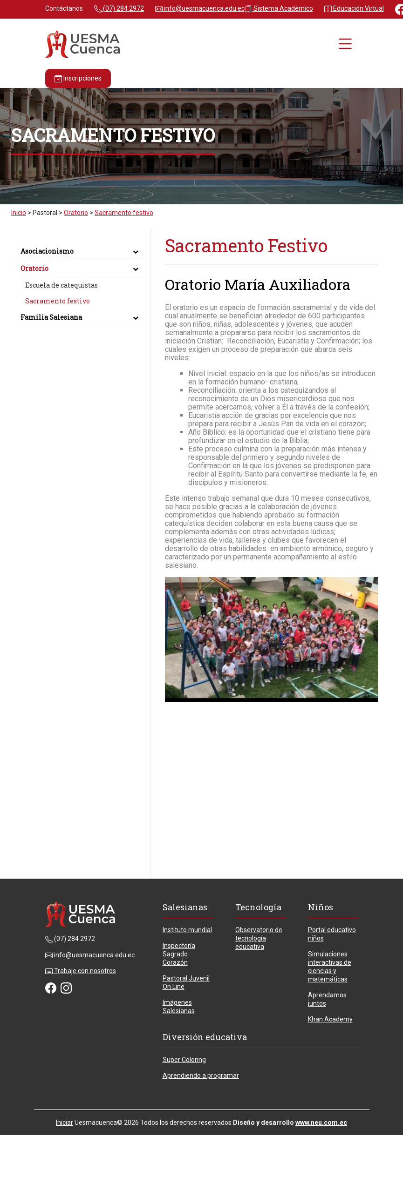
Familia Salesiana (80, 317)
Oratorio (80, 268)
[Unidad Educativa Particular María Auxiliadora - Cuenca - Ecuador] (82, 43)
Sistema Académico (279, 8)
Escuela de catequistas (61, 285)
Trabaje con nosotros (80, 971)
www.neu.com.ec (321, 1122)
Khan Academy (330, 1019)
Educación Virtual (354, 8)
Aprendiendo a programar (201, 1075)
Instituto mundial (187, 930)
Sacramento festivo (57, 300)
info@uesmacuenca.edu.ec (200, 8)
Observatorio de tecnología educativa (258, 938)
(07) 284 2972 (119, 8)
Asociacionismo (80, 251)
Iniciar (64, 1122)
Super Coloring (184, 1059)
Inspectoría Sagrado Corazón (179, 954)
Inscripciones (78, 78)
